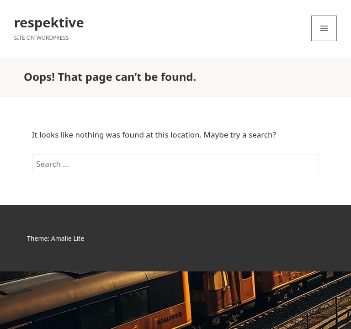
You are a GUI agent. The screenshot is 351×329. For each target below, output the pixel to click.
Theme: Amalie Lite (55, 238)
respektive (49, 22)
